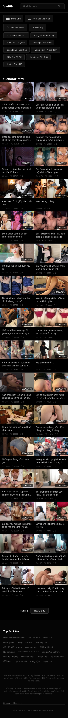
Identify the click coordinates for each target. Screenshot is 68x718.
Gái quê (7, 661)
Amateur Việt (31, 647)
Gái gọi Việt (42, 657)
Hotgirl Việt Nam (25, 642)
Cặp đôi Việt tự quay (12, 647)
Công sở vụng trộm (51, 652)
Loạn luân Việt (20, 661)
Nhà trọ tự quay (10, 657)
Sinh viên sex (46, 647)
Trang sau (39, 610)
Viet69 (8, 6)
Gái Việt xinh (9, 642)
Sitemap (6, 703)
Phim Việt (47, 638)
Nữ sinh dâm (9, 652)
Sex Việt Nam (34, 638)
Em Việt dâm (42, 642)
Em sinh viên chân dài (28, 651)
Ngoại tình (47, 661)
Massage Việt (27, 657)
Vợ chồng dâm (57, 657)
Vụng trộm (35, 661)
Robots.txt (17, 703)
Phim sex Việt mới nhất (13, 638)
